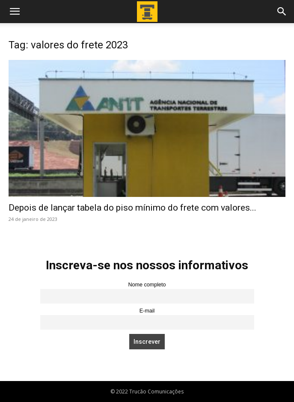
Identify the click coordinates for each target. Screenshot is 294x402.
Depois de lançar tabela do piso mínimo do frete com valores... (132, 207)
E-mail (147, 311)
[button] (14, 11)
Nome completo (147, 285)
